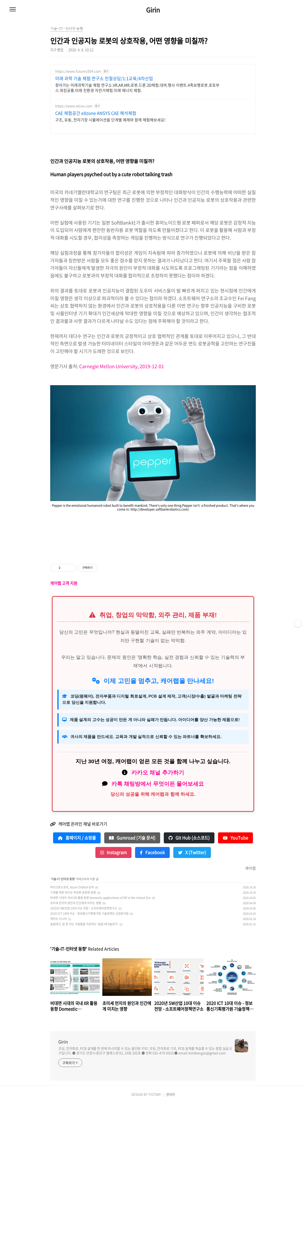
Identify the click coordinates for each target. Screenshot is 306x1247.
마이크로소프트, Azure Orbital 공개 (72, 1030)
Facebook (152, 996)
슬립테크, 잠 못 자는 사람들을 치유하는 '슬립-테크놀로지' (84, 1067)
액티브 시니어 (58, 1062)
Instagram (113, 996)
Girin (153, 10)
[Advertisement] (153, 102)
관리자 (170, 1238)
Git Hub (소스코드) (189, 981)
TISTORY (154, 1238)
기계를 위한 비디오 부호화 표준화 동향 (73, 1036)
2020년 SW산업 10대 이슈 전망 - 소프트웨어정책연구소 (83, 1052)
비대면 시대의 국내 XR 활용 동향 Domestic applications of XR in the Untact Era (100, 1041)
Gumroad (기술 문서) (132, 981)
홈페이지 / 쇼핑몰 (77, 981)
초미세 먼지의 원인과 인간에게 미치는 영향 (75, 1046)
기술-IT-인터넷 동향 (63, 1022)
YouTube (235, 981)
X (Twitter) (192, 996)
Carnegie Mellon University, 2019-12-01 (121, 442)
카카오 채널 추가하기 (157, 916)
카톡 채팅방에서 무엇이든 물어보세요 (157, 927)
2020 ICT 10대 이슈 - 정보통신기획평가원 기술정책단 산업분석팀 (89, 1057)
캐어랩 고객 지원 (63, 726)
